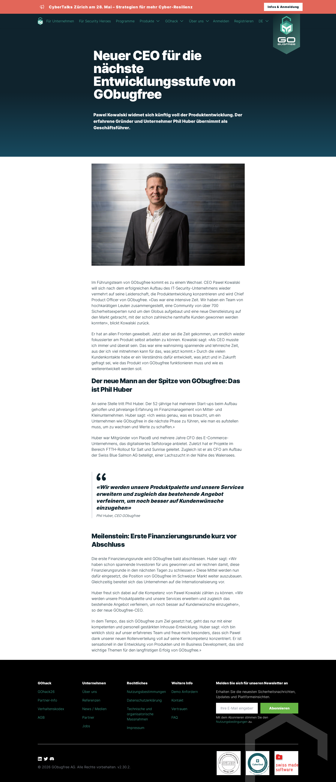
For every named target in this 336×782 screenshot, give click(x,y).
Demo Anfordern (184, 691)
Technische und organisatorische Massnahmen (140, 714)
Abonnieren (279, 708)
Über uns (89, 691)
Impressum (135, 728)
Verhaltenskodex (51, 709)
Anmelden (221, 21)
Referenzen (91, 700)
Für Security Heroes (95, 21)
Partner (88, 717)
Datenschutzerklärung (144, 700)
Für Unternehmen (60, 21)
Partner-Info (47, 700)
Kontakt (177, 700)
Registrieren (244, 21)
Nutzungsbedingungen (232, 721)
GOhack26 (46, 691)
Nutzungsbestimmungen (146, 691)
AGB (41, 717)
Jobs (86, 726)
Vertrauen (179, 709)
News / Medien (94, 709)
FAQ (174, 717)
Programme (125, 21)
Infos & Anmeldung (283, 7)
